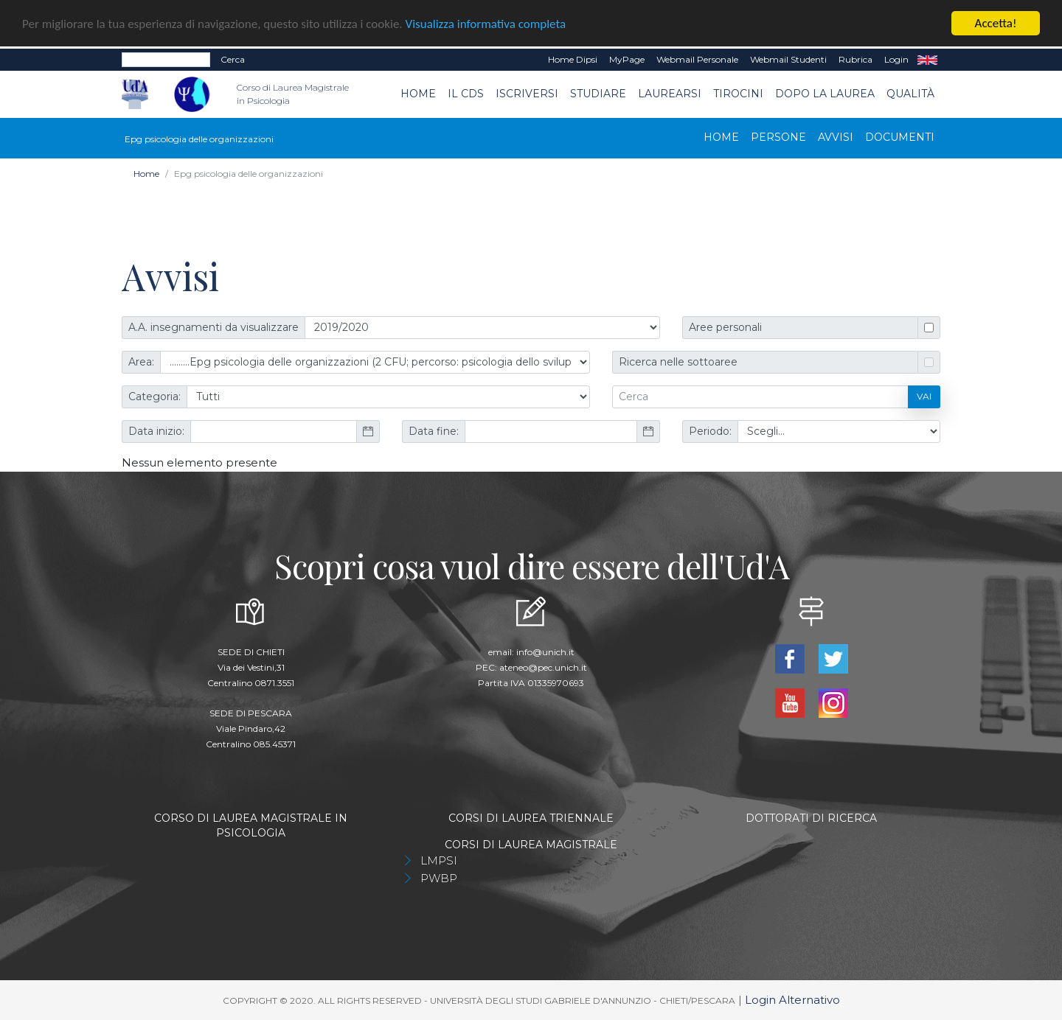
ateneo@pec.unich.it (543, 666)
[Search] (166, 59)
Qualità (910, 93)
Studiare (598, 93)
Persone (778, 136)
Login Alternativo (792, 999)
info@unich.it (545, 651)
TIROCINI (738, 93)
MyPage (627, 59)
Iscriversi (527, 93)
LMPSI (438, 860)
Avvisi (835, 136)
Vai (924, 396)
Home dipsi (572, 59)
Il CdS (466, 93)
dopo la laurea (825, 93)
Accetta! (996, 23)
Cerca (233, 59)
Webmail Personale (697, 59)
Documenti (899, 136)
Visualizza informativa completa (486, 23)
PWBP (438, 877)
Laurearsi (669, 93)
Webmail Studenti (788, 59)
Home (418, 93)
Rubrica (855, 59)
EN (927, 59)
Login (896, 59)
